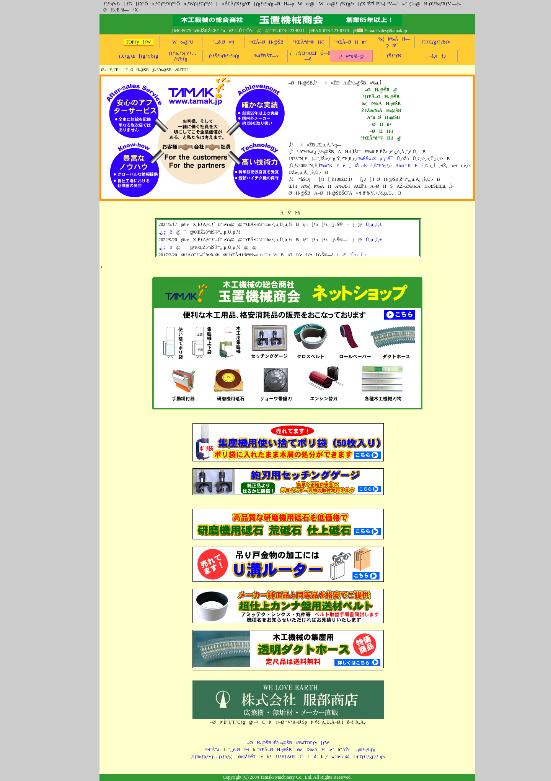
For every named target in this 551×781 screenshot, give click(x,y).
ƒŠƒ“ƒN (393, 55)
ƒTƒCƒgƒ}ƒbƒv (435, 42)
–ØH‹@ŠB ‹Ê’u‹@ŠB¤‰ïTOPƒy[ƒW (288, 742)
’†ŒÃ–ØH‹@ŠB (265, 42)
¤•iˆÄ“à (210, 749)
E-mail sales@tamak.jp (385, 30)
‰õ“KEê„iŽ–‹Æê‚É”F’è (352, 165)
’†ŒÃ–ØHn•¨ (350, 42)
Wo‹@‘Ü (180, 42)
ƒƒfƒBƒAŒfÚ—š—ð (310, 56)
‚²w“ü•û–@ (351, 56)
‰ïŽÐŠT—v (266, 55)
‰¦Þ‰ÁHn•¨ (316, 749)
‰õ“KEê (411, 165)
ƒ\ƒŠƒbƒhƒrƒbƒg (224, 55)
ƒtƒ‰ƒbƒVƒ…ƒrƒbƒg (211, 756)
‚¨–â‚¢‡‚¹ (436, 56)
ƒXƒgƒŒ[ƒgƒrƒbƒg (138, 56)
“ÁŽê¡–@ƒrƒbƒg (357, 749)
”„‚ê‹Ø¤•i (223, 42)
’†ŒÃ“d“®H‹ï (308, 42)
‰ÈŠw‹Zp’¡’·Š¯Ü (379, 158)
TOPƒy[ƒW (138, 42)
